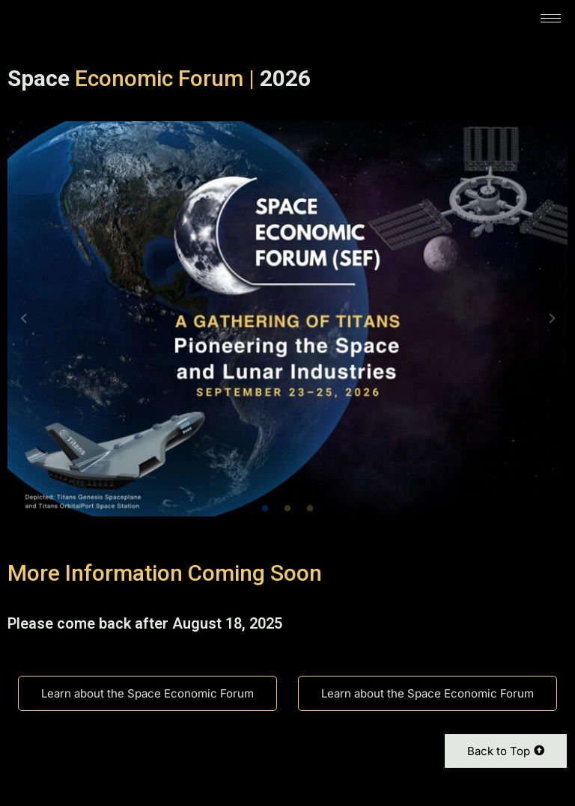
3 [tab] (309, 508)
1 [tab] (265, 508)
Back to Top (505, 751)
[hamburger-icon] (551, 18)
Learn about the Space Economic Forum (147, 693)
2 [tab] (287, 508)
